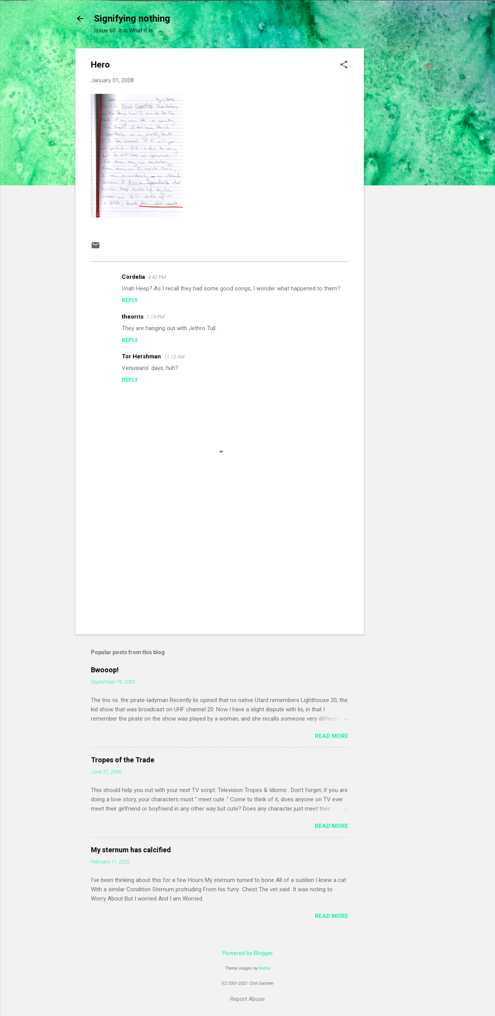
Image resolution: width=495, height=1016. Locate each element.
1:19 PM (155, 317)
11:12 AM (174, 357)
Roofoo (264, 968)
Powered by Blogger (247, 953)
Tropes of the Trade (122, 760)
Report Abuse (247, 999)
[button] (343, 65)
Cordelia (133, 276)
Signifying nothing (132, 18)
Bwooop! (105, 670)
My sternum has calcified (131, 850)
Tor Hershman (141, 356)
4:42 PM (157, 277)
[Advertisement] (395, 164)
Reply (130, 300)
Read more (331, 736)
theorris (132, 316)
